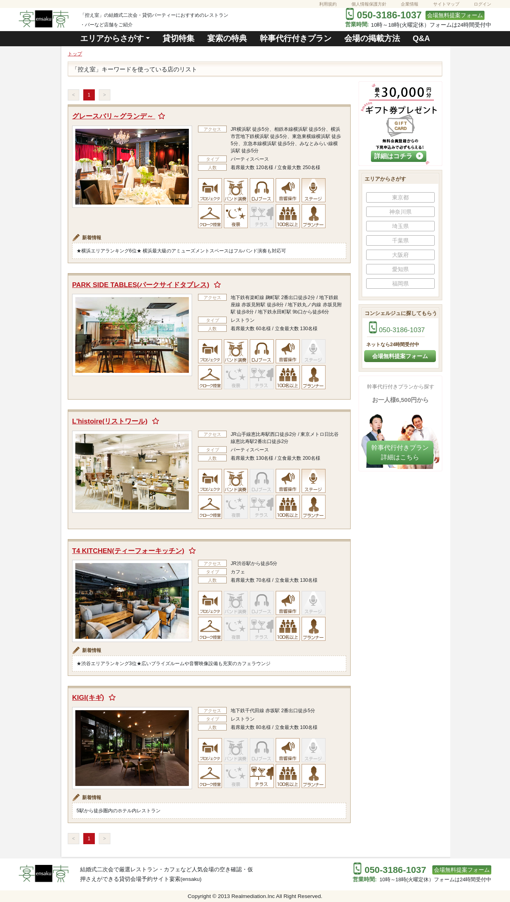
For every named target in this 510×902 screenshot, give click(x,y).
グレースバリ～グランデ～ (113, 116)
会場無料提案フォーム (455, 15)
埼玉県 (400, 226)
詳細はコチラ (398, 156)
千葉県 (400, 240)
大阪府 (400, 255)
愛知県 (400, 269)
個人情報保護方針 (368, 4)
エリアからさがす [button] (112, 38)
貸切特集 (178, 38)
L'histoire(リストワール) (109, 421)
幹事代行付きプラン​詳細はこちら (400, 452)
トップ (75, 54)
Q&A (421, 38)
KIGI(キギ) (88, 697)
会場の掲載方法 (372, 38)
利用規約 (328, 4)
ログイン (482, 4)
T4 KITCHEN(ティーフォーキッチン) (128, 551)
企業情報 (409, 4)
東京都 (400, 197)
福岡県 (400, 283)
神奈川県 (400, 212)
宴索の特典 (227, 38)
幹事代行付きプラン (296, 38)
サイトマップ (446, 4)
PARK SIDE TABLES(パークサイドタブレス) (140, 285)
